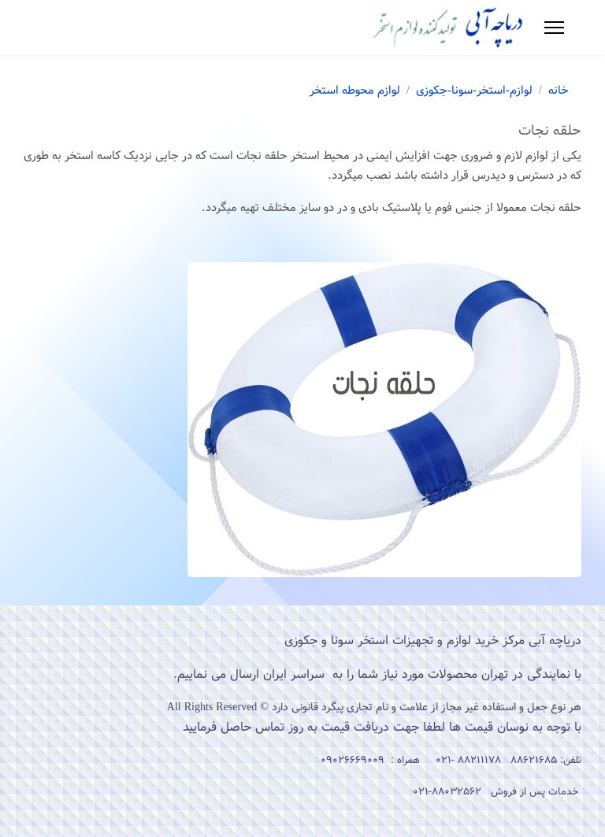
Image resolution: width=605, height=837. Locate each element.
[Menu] (554, 27)
